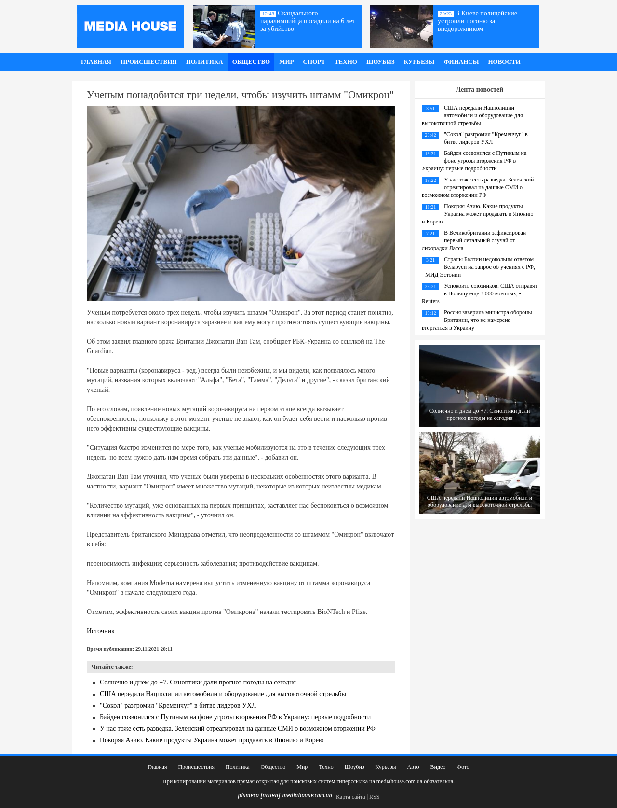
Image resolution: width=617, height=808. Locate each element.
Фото (462, 767)
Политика (204, 61)
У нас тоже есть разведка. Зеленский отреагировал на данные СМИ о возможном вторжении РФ (238, 728)
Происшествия (149, 61)
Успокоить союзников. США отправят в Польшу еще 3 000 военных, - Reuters (479, 293)
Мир (286, 61)
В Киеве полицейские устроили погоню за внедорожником (477, 21)
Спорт (314, 61)
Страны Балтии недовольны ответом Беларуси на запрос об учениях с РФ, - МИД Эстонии (478, 267)
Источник (101, 631)
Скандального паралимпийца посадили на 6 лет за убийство (307, 21)
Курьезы (419, 61)
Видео (438, 767)
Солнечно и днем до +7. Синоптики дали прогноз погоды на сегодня (198, 682)
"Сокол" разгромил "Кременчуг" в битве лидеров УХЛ (178, 705)
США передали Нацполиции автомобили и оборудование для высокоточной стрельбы (223, 693)
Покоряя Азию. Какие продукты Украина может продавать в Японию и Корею (212, 740)
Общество (251, 61)
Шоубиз (380, 61)
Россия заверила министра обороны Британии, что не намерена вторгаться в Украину (477, 320)
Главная (96, 61)
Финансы (461, 61)
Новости (504, 61)
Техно (346, 61)
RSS (374, 797)
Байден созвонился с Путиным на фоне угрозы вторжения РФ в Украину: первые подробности (235, 717)
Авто (413, 767)
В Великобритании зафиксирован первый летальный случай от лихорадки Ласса (474, 240)
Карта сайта (350, 797)
